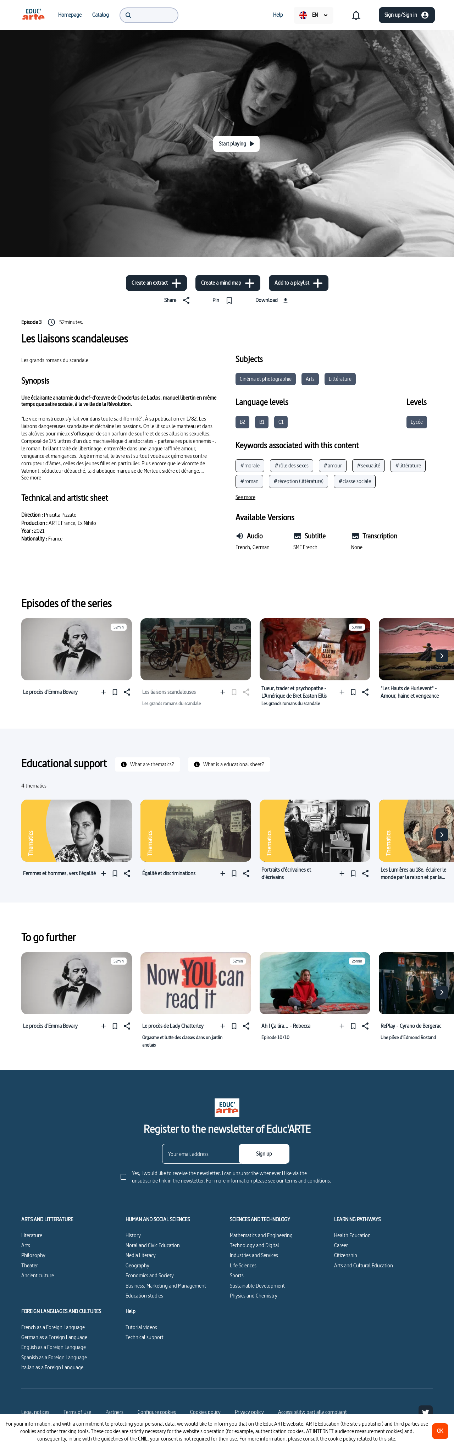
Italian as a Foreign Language (52, 1367)
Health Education (352, 1235)
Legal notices (35, 1412)
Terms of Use (77, 1412)
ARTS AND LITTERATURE (47, 1219)
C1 (280, 422)
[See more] (31, 478)
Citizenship (345, 1255)
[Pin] (224, 300)
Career (341, 1245)
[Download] (272, 300)
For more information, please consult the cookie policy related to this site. (318, 1438)
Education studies (144, 1295)
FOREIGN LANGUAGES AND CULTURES (61, 1311)
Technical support (145, 1337)
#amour (332, 465)
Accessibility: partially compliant (312, 1412)
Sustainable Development (257, 1285)
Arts (310, 379)
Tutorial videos (141, 1327)
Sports (237, 1275)
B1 (261, 422)
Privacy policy (249, 1412)
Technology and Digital (254, 1245)
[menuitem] (33, 15)
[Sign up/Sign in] (407, 15)
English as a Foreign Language (53, 1347)
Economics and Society (150, 1275)
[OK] (440, 1431)
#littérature (408, 465)
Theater (29, 1265)
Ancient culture (37, 1275)
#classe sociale (354, 481)
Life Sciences (243, 1265)
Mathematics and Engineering (261, 1235)
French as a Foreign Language (53, 1327)
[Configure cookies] (157, 1412)
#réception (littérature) (298, 481)
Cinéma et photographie (266, 379)
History (133, 1235)
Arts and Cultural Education (363, 1265)
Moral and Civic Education (153, 1245)
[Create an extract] (156, 283)
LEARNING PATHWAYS (357, 1219)
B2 (242, 422)
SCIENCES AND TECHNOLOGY (260, 1219)
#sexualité (368, 465)
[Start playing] (236, 144)
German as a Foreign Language (54, 1337)
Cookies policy (205, 1412)
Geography (137, 1265)
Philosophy (33, 1255)
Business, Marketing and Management (166, 1285)
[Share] (178, 300)
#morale (250, 465)
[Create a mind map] (227, 283)
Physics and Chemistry (253, 1295)
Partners (114, 1412)
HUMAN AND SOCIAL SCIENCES (158, 1219)
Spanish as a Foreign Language (54, 1357)
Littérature (340, 379)
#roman (249, 481)
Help (130, 1311)
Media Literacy (141, 1255)
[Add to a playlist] (298, 283)
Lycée (417, 422)
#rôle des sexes (292, 465)
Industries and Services (254, 1255)
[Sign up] (264, 1154)
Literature (31, 1235)
